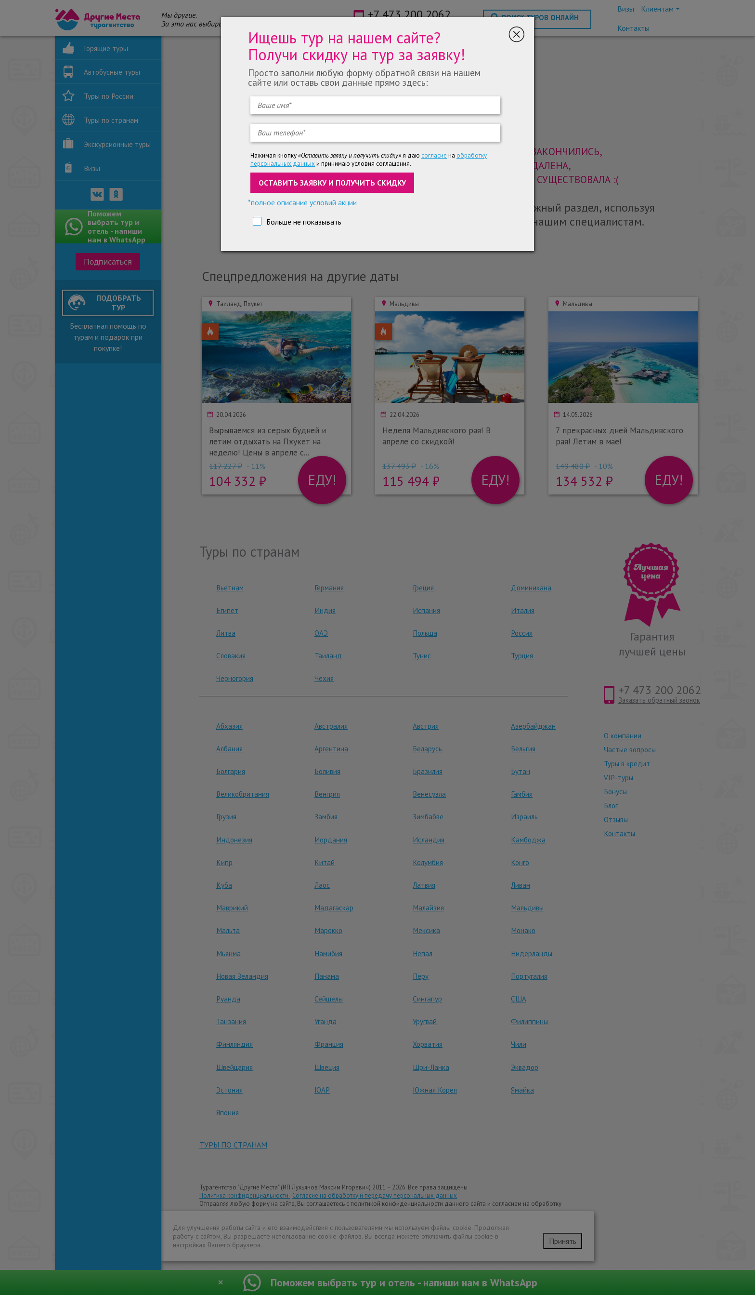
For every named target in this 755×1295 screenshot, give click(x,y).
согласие (434, 155)
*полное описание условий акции (302, 202)
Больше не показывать (303, 222)
